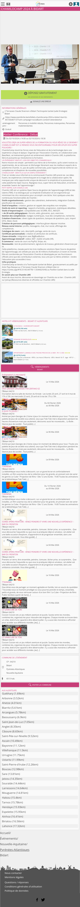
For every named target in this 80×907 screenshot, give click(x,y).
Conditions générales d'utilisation (23, 886)
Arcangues (8, 712)
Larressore (8, 788)
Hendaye (7, 807)
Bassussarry (9, 717)
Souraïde (7, 783)
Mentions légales (14, 877)
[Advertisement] (40, 27)
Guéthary (7, 693)
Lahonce (7, 826)
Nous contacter (13, 873)
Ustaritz (6, 760)
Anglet (6, 726)
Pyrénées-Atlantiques (15, 669)
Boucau (6, 769)
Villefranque (9, 750)
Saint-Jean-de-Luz (12, 722)
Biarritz (6, 708)
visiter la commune (40, 684)
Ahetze (6, 703)
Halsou (6, 797)
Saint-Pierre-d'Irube (14, 764)
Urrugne (7, 755)
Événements (8, 838)
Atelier (8, 134)
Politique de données (16, 890)
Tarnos (6, 802)
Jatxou (6, 779)
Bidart (9, 665)
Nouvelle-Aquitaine (14, 673)
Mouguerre (9, 793)
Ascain (6, 741)
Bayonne (7, 745)
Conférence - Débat (25, 134)
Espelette (7, 812)
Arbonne (7, 698)
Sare (4, 774)
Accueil (5, 833)
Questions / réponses (17, 882)
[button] (40, 94)
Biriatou (7, 821)
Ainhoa (6, 816)
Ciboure (6, 731)
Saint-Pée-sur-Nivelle (14, 736)
